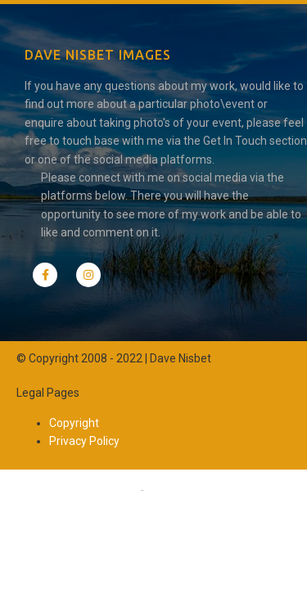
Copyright (74, 422)
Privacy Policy (84, 440)
